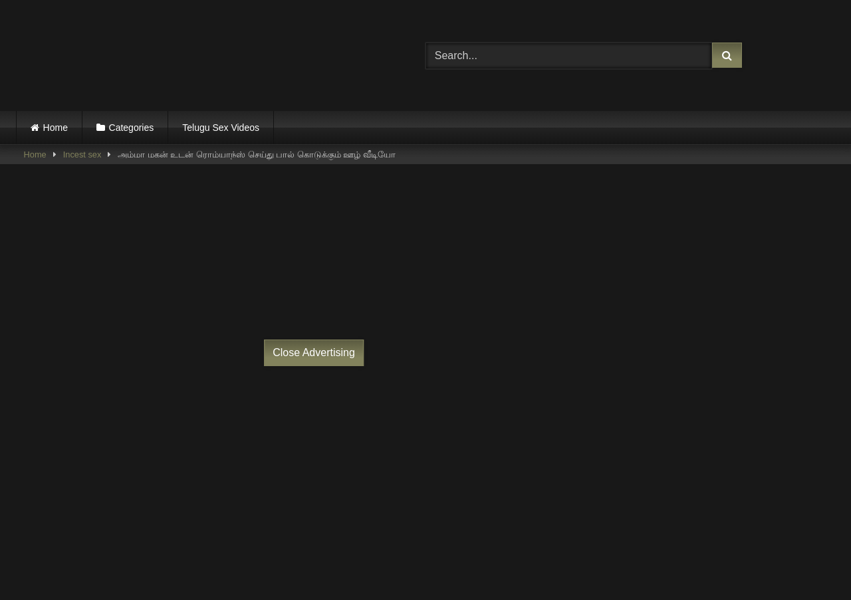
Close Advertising (314, 352)
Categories (131, 127)
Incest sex (82, 154)
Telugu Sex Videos (220, 127)
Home (55, 127)
